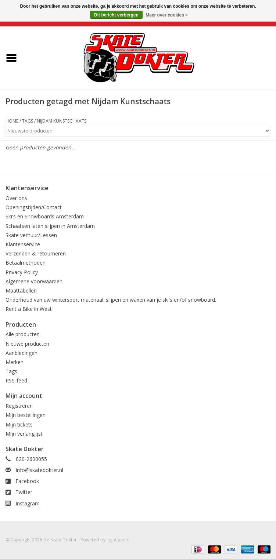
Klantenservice (23, 244)
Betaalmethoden (26, 262)
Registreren (19, 405)
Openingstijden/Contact (34, 207)
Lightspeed (118, 540)
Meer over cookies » (167, 15)
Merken (15, 362)
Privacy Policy (22, 272)
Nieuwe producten (27, 343)
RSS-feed (16, 380)
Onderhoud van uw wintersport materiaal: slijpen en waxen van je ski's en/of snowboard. (111, 299)
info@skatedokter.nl (39, 470)
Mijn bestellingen (26, 414)
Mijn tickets (19, 424)
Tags (27, 121)
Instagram (27, 503)
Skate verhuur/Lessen (31, 235)
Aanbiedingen (21, 352)
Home (12, 121)
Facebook (27, 481)
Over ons (16, 198)
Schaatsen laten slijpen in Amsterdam (50, 225)
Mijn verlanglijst (24, 433)
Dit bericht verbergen (116, 15)
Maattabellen (21, 290)
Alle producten (23, 334)
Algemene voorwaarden (34, 281)
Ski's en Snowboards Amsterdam (45, 216)
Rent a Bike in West (29, 308)
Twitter (23, 492)
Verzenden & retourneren (36, 253)
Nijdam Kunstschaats (61, 121)
